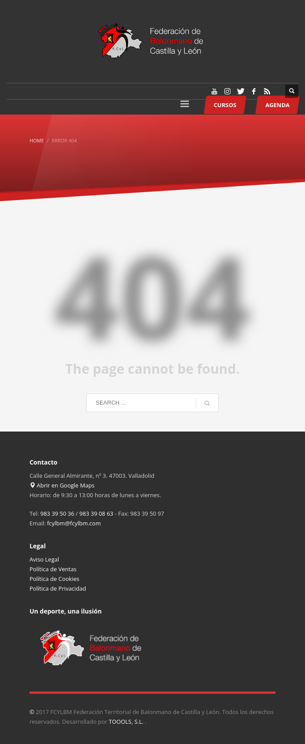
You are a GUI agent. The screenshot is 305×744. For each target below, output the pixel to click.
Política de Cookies (54, 579)
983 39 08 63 (96, 513)
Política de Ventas (53, 569)
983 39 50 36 (57, 513)
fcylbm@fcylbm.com (74, 523)
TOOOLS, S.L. (127, 721)
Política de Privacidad (58, 588)
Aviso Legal (44, 559)
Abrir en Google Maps (62, 485)
